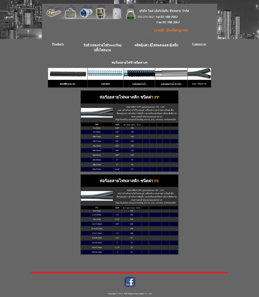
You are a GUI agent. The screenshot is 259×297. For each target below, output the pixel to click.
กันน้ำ (143, 84)
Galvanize (105, 83)
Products (58, 44)
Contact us (199, 44)
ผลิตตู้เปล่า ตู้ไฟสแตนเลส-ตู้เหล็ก (156, 45)
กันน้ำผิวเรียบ (176, 84)
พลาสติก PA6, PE (67, 84)
